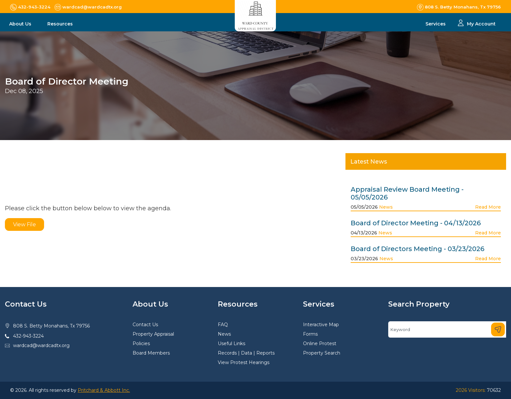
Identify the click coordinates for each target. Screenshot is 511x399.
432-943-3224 (28, 336)
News (386, 207)
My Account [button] (481, 24)
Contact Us (145, 324)
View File (24, 224)
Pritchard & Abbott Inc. (104, 390)
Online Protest (319, 343)
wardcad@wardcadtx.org (41, 345)
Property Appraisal (153, 334)
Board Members (151, 353)
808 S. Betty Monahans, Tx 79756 (51, 326)
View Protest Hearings (243, 362)
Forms (310, 334)
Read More (488, 207)
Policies (141, 343)
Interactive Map (321, 324)
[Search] (447, 329)
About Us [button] (21, 24)
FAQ (223, 324)
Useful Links (231, 343)
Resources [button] (60, 24)
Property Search (321, 353)
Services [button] (436, 24)
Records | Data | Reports (246, 353)
